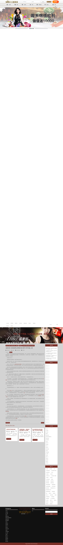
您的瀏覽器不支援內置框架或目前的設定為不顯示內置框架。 (31, 14)
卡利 (26, 513)
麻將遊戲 (40, 395)
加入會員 (7, 323)
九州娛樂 (23, 509)
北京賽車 (47, 430)
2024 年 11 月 (47, 368)
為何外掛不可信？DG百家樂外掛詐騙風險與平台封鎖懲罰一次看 (51, 349)
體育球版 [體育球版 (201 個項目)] (51, 503)
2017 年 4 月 (47, 414)
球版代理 (47, 442)
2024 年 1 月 (47, 379)
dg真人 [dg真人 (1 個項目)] (52, 472)
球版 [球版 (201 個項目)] (46, 493)
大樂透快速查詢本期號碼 (17, 364)
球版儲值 (34, 323)
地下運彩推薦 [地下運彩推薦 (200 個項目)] (48, 479)
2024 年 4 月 (47, 376)
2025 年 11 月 (47, 365)
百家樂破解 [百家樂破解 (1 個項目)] (52, 496)
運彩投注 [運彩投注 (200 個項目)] (55, 500)
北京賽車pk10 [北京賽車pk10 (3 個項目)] (48, 475)
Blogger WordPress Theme (29, 543)
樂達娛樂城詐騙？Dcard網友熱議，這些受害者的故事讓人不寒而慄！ (51, 356)
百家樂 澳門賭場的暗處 (10, 429)
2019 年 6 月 (47, 408)
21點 (10, 390)
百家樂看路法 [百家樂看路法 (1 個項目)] (48, 496)
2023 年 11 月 (47, 382)
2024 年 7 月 (47, 373)
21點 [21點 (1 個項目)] (54, 468)
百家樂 (47, 450)
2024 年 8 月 (47, 371)
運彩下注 (47, 456)
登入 (32, 510)
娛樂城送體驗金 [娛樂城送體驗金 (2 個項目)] (48, 484)
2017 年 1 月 (47, 419)
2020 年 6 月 (47, 394)
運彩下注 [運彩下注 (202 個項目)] (51, 500)
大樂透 (16, 418)
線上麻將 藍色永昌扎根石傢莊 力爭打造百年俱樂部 (38, 430)
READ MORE (9, 439)
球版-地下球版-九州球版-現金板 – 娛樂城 (31, 334)
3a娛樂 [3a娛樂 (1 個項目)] (47, 468)
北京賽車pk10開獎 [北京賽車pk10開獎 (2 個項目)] (53, 475)
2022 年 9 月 (47, 388)
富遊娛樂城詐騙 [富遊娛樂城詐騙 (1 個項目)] (48, 486)
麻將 (7, 396)
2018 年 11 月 (47, 411)
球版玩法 (47, 447)
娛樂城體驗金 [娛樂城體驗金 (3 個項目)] (53, 484)
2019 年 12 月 (47, 402)
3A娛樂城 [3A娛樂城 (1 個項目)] (50, 468)
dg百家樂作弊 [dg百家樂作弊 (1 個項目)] (48, 470)
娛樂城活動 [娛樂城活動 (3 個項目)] (47, 482)
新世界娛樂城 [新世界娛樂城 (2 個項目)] (53, 486)
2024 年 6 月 (47, 374)
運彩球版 (47, 459)
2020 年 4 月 (47, 397)
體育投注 (16, 323)
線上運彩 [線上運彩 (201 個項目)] (47, 500)
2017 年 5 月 (47, 413)
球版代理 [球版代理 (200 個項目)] (50, 493)
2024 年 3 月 (47, 377)
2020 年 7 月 (47, 393)
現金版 (47, 441)
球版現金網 (25, 323)
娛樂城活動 (47, 435)
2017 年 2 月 (47, 417)
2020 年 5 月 (47, 396)
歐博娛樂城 (47, 439)
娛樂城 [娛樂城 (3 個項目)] (52, 479)
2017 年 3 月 (47, 416)
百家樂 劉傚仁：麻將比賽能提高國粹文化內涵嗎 (24, 430)
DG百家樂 (20, 509)
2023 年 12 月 (48, 380)
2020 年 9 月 (47, 391)
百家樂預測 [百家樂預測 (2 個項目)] (47, 498)
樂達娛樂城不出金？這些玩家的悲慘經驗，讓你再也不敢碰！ (51, 358)
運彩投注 (47, 458)
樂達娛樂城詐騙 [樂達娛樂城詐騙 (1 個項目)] (48, 491)
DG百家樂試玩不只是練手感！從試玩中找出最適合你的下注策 (51, 351)
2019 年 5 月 (47, 410)
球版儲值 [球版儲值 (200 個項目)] (54, 493)
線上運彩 (20, 323)
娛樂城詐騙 (47, 438)
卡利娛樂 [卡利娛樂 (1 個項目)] (47, 477)
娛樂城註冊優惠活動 (48, 436)
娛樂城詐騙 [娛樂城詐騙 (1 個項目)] (52, 482)
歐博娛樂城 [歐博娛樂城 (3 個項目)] (53, 491)
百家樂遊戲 (47, 452)
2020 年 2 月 (47, 399)
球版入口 (30, 323)
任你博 (6, 510)
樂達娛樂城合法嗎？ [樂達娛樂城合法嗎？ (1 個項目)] (48, 489)
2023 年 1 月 (47, 385)
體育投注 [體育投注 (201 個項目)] (47, 503)
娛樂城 (47, 433)
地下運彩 (6, 513)
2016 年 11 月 (47, 422)
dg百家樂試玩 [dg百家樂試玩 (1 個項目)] (48, 472)
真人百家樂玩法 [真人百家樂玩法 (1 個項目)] (53, 498)
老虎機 (47, 455)
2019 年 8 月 (47, 405)
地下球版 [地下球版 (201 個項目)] (51, 477)
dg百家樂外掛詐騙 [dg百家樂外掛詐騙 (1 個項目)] (53, 470)
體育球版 (12, 323)
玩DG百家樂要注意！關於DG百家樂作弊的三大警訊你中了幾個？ (51, 353)
